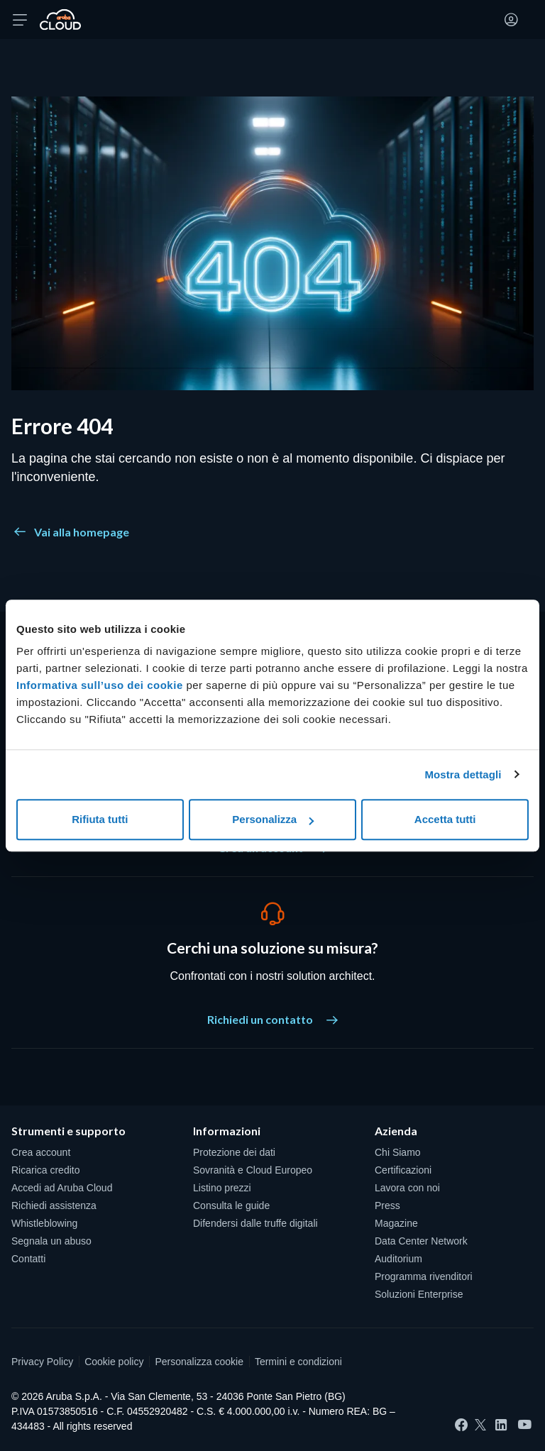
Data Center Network (421, 1241)
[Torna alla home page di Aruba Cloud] (60, 19)
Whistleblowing (44, 1223)
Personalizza (273, 819)
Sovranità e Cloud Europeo (252, 1170)
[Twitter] (480, 1424)
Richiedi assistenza (54, 1205)
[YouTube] (525, 1425)
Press (387, 1205)
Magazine (396, 1223)
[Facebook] (461, 1424)
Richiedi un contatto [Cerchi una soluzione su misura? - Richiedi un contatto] (272, 1019)
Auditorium (398, 1258)
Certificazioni (403, 1170)
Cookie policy (113, 1361)
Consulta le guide (231, 1205)
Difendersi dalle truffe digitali (255, 1223)
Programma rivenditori (424, 1276)
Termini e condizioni (298, 1361)
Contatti (28, 1258)
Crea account (40, 1152)
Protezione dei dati (234, 1152)
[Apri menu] (20, 19)
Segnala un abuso (51, 1241)
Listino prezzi (222, 1187)
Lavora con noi (407, 1187)
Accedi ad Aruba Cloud (61, 1187)
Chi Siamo (398, 1152)
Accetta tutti (445, 819)
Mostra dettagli (462, 774)
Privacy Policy (42, 1361)
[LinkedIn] (501, 1425)
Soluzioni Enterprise (419, 1294)
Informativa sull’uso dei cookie (99, 685)
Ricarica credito (45, 1170)
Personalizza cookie (199, 1361)
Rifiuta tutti (100, 819)
